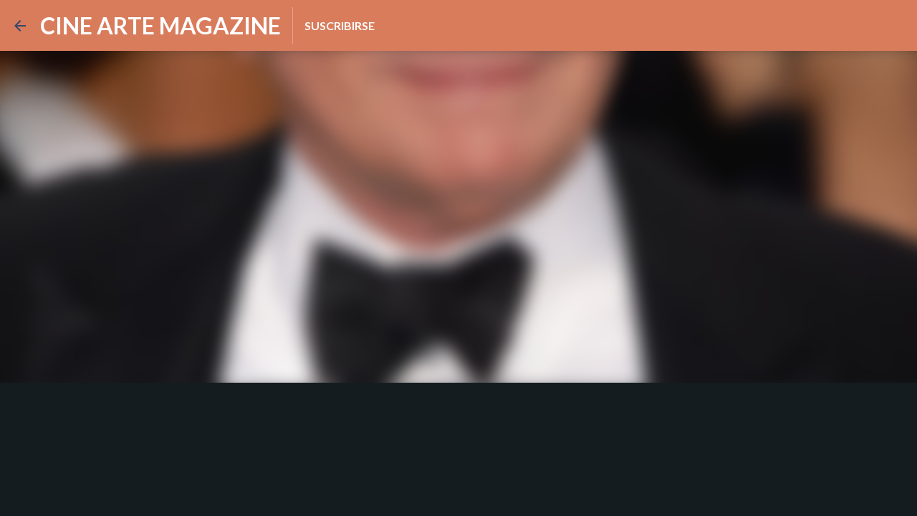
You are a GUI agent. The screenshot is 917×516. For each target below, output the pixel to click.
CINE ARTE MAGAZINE (160, 25)
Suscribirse (339, 25)
